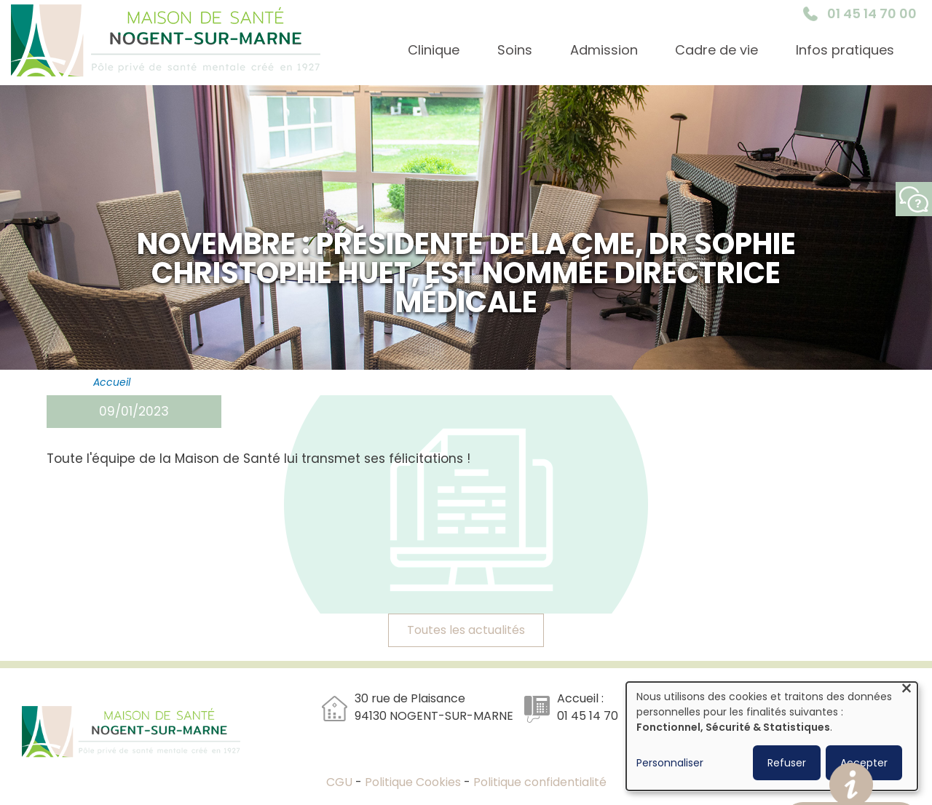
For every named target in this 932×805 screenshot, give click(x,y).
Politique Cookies (413, 782)
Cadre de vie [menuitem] (716, 50)
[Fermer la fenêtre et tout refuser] (906, 691)
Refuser (786, 763)
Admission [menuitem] (604, 50)
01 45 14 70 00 (872, 13)
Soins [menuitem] (514, 50)
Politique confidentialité (540, 782)
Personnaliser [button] (669, 763)
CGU (340, 782)
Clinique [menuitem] (433, 50)
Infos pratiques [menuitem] (845, 50)
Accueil (111, 382)
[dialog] (771, 736)
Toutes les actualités (466, 630)
